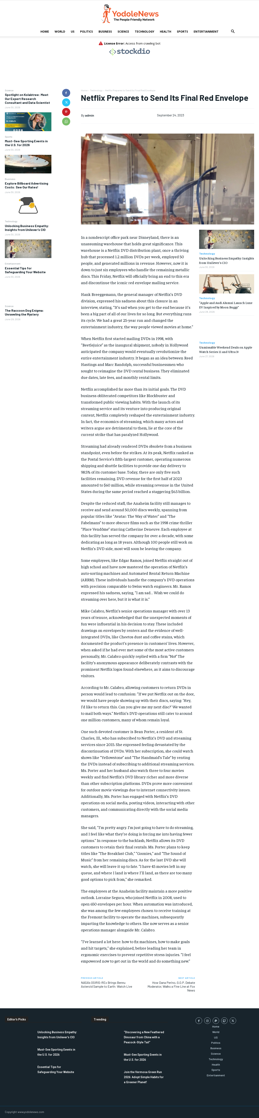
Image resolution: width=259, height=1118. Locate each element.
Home (44, 31)
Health (165, 31)
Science (123, 31)
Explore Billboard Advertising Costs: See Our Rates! (26, 185)
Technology (144, 31)
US (72, 31)
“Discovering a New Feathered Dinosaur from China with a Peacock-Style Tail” (144, 1037)
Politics (86, 31)
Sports (182, 31)
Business (105, 31)
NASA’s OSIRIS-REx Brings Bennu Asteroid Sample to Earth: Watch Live (106, 984)
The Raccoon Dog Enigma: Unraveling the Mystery (24, 312)
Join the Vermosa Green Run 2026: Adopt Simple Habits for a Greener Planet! (144, 1077)
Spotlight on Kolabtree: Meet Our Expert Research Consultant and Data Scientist (27, 98)
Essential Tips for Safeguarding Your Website (25, 270)
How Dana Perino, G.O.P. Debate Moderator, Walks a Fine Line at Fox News (171, 986)
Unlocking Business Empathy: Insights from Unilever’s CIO (27, 228)
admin (89, 115)
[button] (233, 32)
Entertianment (206, 31)
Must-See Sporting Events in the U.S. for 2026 (26, 143)
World (60, 31)
